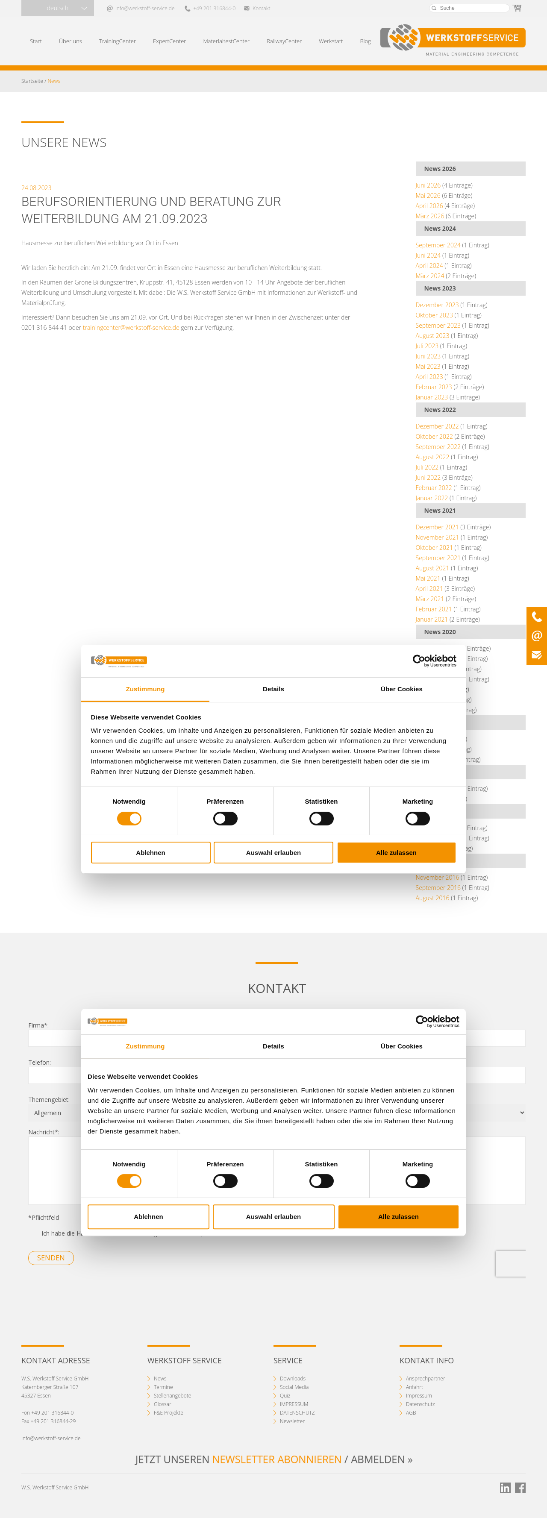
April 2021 (429, 588)
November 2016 (437, 877)
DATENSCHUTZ (297, 1412)
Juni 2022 (428, 477)
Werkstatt (331, 41)
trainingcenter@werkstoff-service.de (131, 327)
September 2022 (438, 447)
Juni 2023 (428, 356)
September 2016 (438, 888)
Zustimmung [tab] (145, 689)
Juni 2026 (428, 185)
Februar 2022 (434, 488)
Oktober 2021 (434, 547)
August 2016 (433, 898)
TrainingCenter (117, 41)
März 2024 (430, 276)
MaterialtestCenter (226, 41)
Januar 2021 (432, 619)
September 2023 (438, 325)
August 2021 (433, 568)
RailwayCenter (284, 41)
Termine (163, 1387)
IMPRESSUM (294, 1404)
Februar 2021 (434, 609)
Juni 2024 (428, 255)
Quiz (285, 1395)
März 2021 (430, 599)
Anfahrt (414, 1387)
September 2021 (438, 558)
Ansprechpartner (425, 1378)
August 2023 (433, 336)
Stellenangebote (172, 1395)
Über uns (70, 41)
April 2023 (429, 377)
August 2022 (433, 457)
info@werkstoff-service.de (144, 8)
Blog (365, 41)
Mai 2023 (428, 366)
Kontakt (261, 8)
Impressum (419, 1395)
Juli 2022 (427, 467)
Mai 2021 (428, 578)
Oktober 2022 (434, 436)
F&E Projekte (168, 1412)
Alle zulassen (396, 852)
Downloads (293, 1378)
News (160, 1378)
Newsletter (292, 1421)
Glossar (162, 1404)
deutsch (57, 8)
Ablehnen (150, 852)
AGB (411, 1412)
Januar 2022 (432, 498)
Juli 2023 (427, 346)
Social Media (294, 1387)
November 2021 (437, 537)
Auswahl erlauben (273, 852)
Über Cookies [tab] (402, 689)
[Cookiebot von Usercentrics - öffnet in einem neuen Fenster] (419, 661)
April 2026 (429, 206)
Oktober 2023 (434, 315)
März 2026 (430, 216)
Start (36, 41)
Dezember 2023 (437, 305)
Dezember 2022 (437, 426)
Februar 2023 (434, 387)
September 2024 (438, 245)
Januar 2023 (432, 397)
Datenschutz (420, 1404)
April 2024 (429, 265)
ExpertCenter (169, 41)
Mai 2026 (428, 195)
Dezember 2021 (437, 527)
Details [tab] (273, 689)
